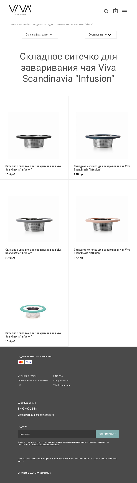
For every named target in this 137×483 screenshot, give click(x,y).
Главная (12, 24)
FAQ (19, 385)
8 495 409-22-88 (27, 408)
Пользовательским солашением (45, 444)
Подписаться (107, 434)
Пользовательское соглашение (33, 380)
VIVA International (61, 385)
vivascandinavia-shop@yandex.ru (36, 415)
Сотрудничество (61, 380)
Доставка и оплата (27, 375)
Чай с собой (24, 24)
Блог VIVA (58, 375)
